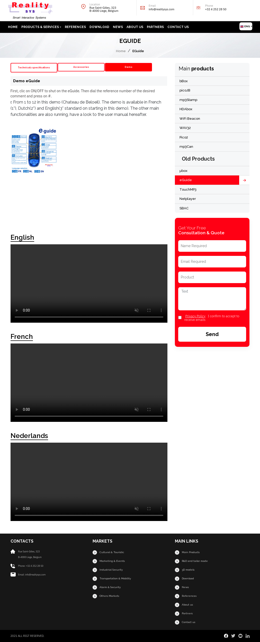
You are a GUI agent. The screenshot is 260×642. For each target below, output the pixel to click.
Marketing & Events (109, 561)
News (118, 27)
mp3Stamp (188, 100)
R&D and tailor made (191, 561)
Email (168, 7)
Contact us (178, 27)
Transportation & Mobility (112, 578)
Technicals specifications (34, 67)
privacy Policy (195, 316)
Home (13, 27)
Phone (226, 7)
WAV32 (185, 128)
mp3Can (186, 146)
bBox (184, 81)
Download (99, 27)
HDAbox (186, 109)
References (75, 27)
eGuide (186, 180)
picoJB (185, 90)
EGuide (138, 51)
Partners (155, 27)
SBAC (184, 208)
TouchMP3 (188, 189)
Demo (128, 67)
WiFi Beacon (190, 118)
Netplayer (188, 199)
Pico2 (184, 137)
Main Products (187, 552)
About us (135, 27)
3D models (184, 570)
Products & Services (40, 27)
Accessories (81, 67)
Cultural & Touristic (108, 552)
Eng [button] (245, 26)
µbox (183, 171)
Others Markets (106, 596)
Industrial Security (108, 570)
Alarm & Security (107, 587)
